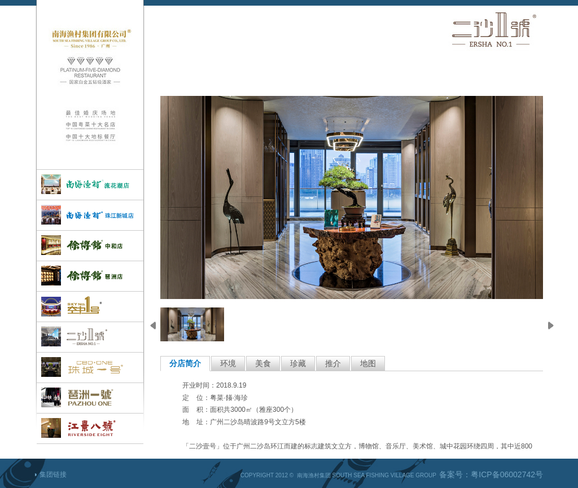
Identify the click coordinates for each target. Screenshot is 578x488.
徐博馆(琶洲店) (90, 276)
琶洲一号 (90, 398)
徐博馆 (90, 246)
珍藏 (298, 363)
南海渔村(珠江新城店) (90, 215)
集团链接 (53, 474)
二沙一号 (90, 337)
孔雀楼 (90, 185)
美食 (263, 363)
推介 (333, 363)
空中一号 (90, 307)
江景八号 (90, 428)
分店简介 (185, 363)
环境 (228, 363)
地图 (368, 363)
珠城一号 (90, 368)
